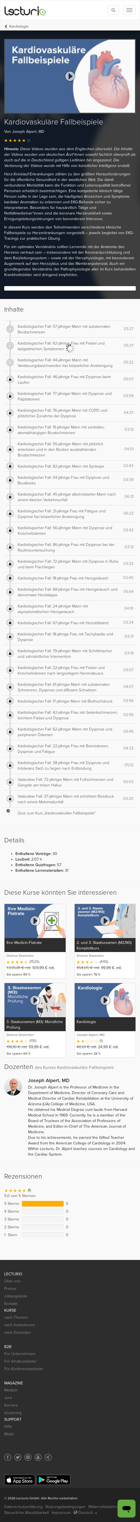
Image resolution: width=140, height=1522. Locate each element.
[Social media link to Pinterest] (27, 1457)
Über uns (12, 1281)
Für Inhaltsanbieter (20, 1361)
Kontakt (10, 1303)
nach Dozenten (17, 1332)
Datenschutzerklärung (23, 1506)
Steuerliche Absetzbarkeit (26, 1512)
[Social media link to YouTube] (38, 1457)
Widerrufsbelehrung (105, 1506)
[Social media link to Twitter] (17, 1457)
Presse (10, 1288)
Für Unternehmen (19, 1353)
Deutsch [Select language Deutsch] (85, 1512)
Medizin (11, 1390)
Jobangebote (15, 1296)
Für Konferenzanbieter (23, 1368)
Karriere (11, 1405)
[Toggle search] (113, 10)
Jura (8, 1397)
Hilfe (8, 1426)
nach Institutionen (19, 1325)
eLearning (13, 1412)
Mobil (8, 1434)
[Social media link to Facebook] (7, 1457)
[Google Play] (53, 1480)
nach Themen (16, 1317)
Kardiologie (19, 26)
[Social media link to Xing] (48, 1457)
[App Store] (19, 1480)
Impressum (61, 1512)
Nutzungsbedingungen (65, 1506)
